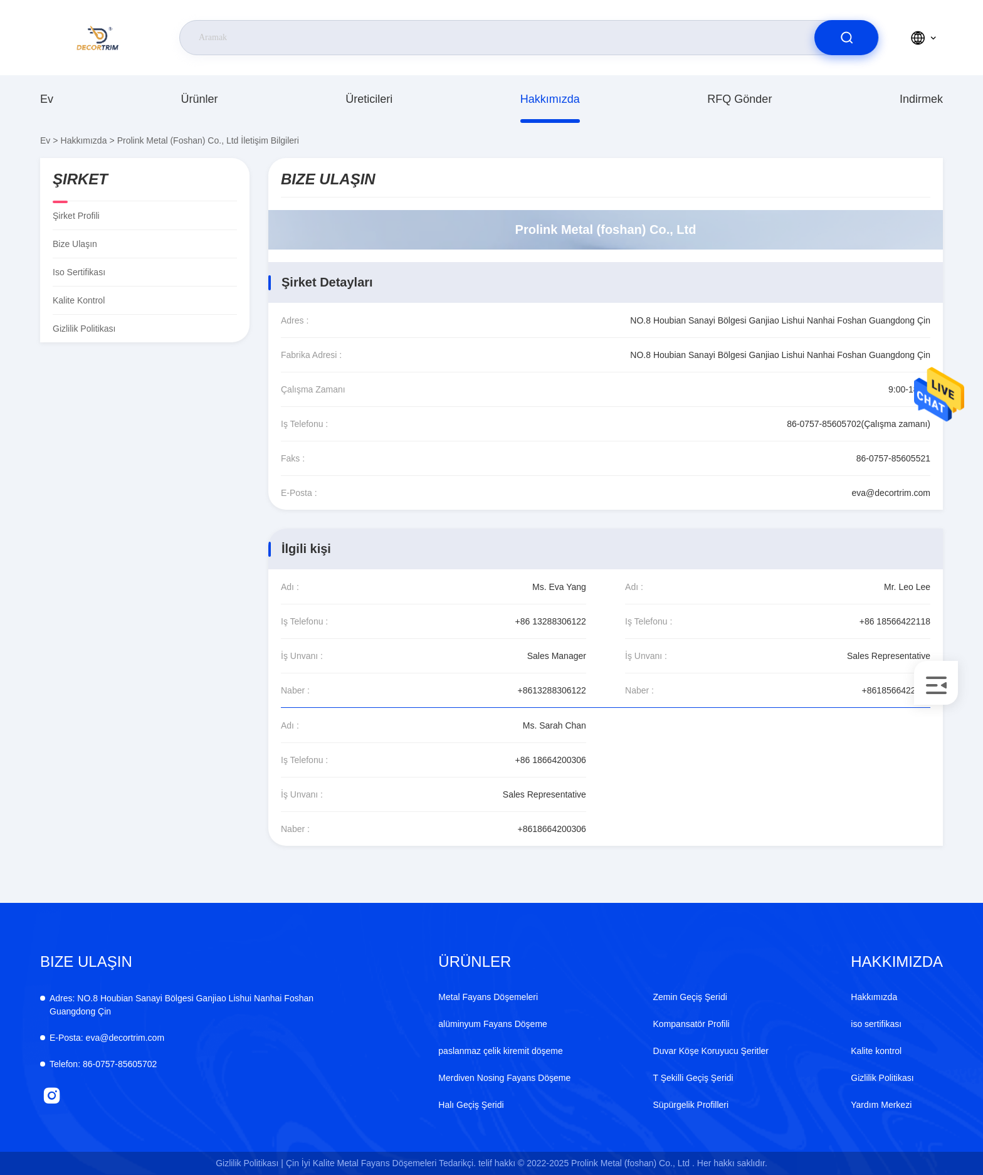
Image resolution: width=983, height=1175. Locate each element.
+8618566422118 (896, 690)
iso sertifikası (79, 272)
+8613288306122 (552, 690)
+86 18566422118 (894, 621)
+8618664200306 (552, 829)
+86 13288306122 (550, 621)
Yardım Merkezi (881, 1105)
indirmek (921, 99)
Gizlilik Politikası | (249, 1163)
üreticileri (368, 99)
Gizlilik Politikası (84, 329)
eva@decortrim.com (891, 493)
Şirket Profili (76, 216)
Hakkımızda (550, 99)
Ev (46, 99)
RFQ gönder (739, 99)
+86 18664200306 (550, 760)
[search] (846, 37)
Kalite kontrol (79, 300)
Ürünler (199, 99)
